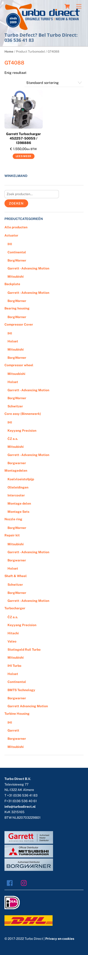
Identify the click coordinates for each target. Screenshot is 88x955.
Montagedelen (15, 470)
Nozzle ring (13, 519)
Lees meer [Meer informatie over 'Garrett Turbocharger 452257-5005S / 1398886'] (23, 156)
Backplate (12, 284)
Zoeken (16, 203)
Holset (13, 341)
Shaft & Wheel (15, 576)
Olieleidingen (18, 487)
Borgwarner (17, 463)
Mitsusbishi (16, 374)
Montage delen (19, 503)
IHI (10, 244)
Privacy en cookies (59, 939)
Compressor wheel (18, 365)
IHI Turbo (14, 666)
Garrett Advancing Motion (28, 706)
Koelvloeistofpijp (21, 479)
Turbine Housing (17, 713)
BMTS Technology (21, 690)
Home (8, 51)
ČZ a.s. (13, 439)
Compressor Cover (18, 324)
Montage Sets (18, 511)
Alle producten (15, 227)
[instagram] (25, 883)
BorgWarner (17, 260)
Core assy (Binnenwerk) (22, 414)
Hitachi (13, 633)
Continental (17, 252)
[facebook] (10, 883)
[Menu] (79, 6)
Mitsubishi (16, 276)
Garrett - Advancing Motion (28, 268)
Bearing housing (17, 308)
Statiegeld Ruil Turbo (24, 649)
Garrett (13, 730)
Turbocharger (14, 608)
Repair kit (12, 535)
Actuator (11, 235)
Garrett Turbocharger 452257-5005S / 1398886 (23, 138)
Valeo (12, 641)
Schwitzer (15, 406)
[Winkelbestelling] (54, 83)
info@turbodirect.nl (20, 806)
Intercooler (16, 495)
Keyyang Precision (22, 430)
